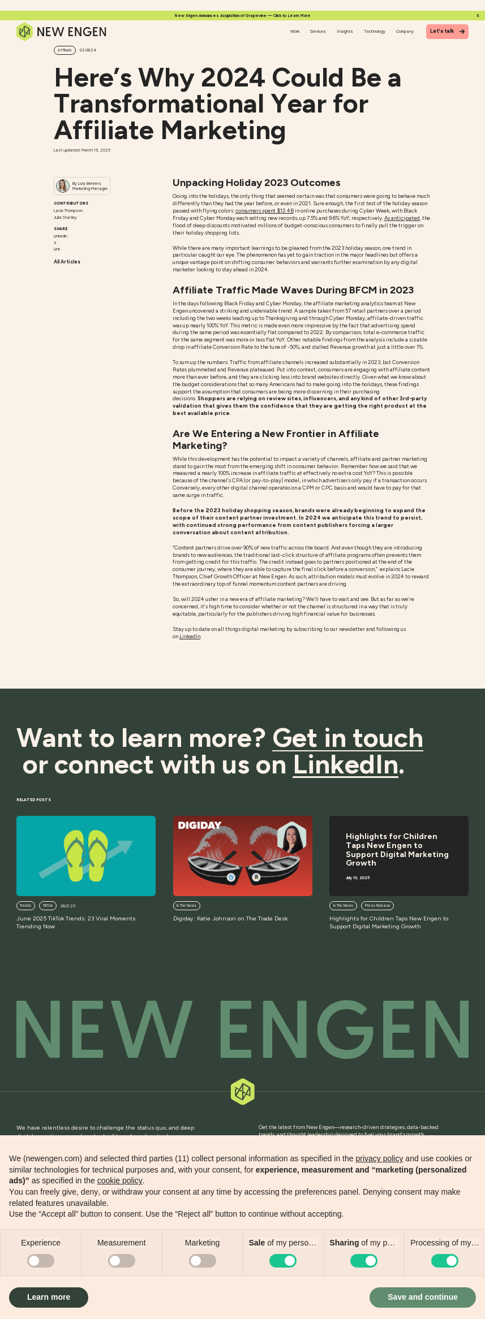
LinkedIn (189, 636)
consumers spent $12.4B (264, 210)
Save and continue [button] (423, 1296)
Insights (345, 31)
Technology (374, 31)
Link (57, 249)
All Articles (67, 262)
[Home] (62, 32)
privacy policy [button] (379, 1158)
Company (405, 31)
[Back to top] (242, 1029)
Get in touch (347, 738)
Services (318, 31)
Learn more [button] (48, 1296)
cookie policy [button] (120, 1180)
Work (294, 31)
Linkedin (60, 236)
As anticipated (402, 218)
